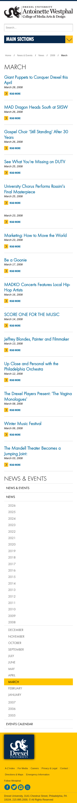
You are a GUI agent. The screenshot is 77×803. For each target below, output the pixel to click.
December (15, 630)
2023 (12, 525)
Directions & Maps (14, 774)
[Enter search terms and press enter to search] (38, 27)
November (16, 636)
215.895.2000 (20, 799)
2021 (12, 538)
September (16, 649)
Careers (35, 768)
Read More (15, 93)
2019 (12, 551)
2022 (12, 531)
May (11, 669)
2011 (12, 603)
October (14, 643)
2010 (12, 609)
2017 (12, 564)
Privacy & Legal (49, 768)
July (11, 656)
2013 (12, 590)
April (11, 675)
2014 (12, 583)
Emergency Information (37, 774)
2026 (12, 505)
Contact (64, 768)
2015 (12, 577)
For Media (23, 768)
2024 (12, 518)
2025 (12, 512)
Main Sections (20, 39)
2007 (12, 702)
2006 (12, 709)
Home (8, 55)
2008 (52, 55)
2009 (12, 616)
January (14, 695)
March (13, 682)
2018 (12, 557)
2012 (12, 596)
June (11, 662)
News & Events (25, 55)
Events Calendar (19, 724)
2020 (12, 544)
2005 (12, 715)
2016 (12, 570)
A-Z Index (10, 768)
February (15, 688)
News (41, 55)
